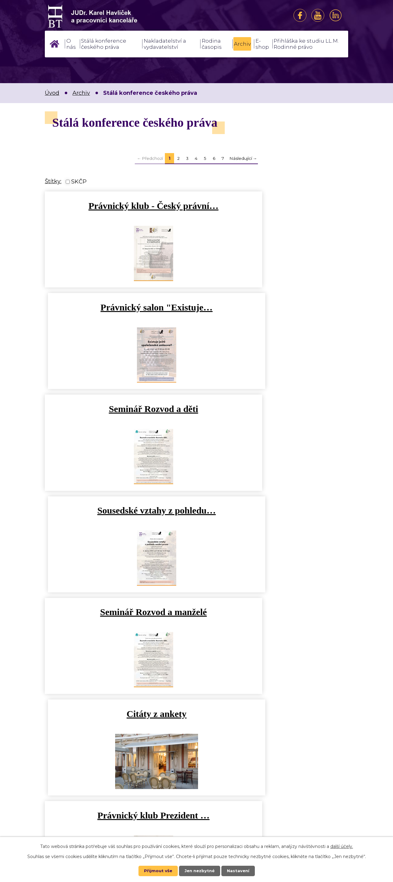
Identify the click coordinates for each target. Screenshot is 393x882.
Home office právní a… (274, 612)
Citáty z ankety (274, 409)
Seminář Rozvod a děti (119, 307)
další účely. (341, 846)
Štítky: (53, 181)
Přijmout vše (156, 870)
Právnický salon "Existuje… (274, 206)
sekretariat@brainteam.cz (168, 791)
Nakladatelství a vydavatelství (165, 44)
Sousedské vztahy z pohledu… (274, 307)
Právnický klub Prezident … (119, 510)
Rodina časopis (212, 44)
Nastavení (239, 870)
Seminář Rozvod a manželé (119, 409)
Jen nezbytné (199, 870)
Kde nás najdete (289, 808)
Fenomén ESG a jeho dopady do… (274, 510)
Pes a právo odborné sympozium (119, 612)
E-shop (262, 44)
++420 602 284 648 (158, 800)
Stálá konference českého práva (103, 44)
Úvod (54, 44)
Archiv (242, 44)
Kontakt (289, 786)
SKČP (79, 181)
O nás (71, 44)
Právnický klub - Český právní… (119, 206)
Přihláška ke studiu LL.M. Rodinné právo (306, 44)
